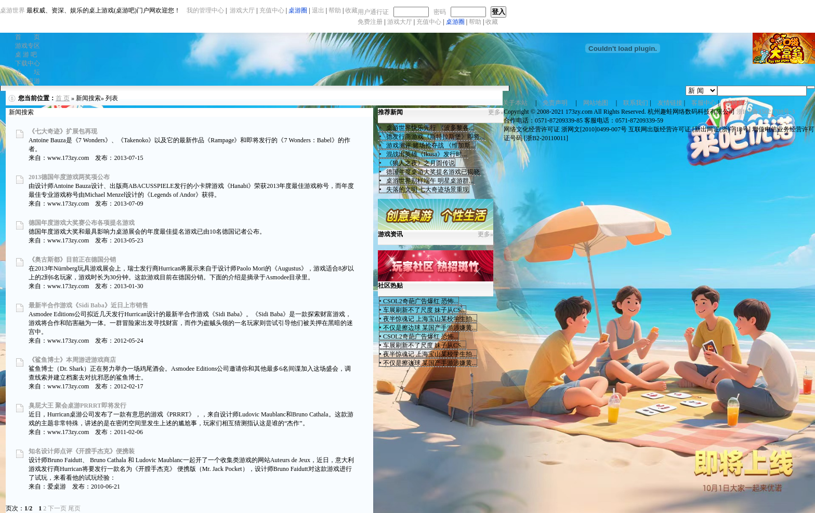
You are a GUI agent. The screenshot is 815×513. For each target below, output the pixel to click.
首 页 (27, 36)
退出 (318, 10)
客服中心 (703, 102)
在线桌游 (27, 81)
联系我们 (635, 102)
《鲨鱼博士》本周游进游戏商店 (72, 359)
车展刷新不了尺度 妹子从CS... (424, 310)
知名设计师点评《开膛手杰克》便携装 (82, 451)
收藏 (491, 21)
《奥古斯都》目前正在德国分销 (72, 259)
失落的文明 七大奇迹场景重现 (426, 189)
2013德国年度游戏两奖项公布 (69, 177)
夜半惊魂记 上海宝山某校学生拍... (430, 318)
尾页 (74, 508)
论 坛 (27, 72)
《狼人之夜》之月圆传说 (419, 163)
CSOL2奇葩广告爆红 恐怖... (420, 301)
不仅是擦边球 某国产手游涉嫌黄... (430, 327)
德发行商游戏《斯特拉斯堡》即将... (433, 136)
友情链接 (670, 102)
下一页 (57, 508)
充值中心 (428, 21)
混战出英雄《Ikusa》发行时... (425, 154)
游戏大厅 (399, 21)
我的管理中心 (205, 10)
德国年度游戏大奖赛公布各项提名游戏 (82, 222)
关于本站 (515, 102)
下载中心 (27, 63)
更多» (496, 112)
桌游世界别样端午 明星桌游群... (428, 180)
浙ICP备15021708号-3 (766, 111)
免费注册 (370, 21)
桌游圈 (455, 21)
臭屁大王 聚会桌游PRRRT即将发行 (77, 405)
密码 (439, 12)
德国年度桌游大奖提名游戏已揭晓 (431, 172)
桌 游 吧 (26, 54)
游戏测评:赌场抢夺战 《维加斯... (429, 145)
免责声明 (555, 102)
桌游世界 (12, 10)
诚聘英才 (737, 102)
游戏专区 (27, 45)
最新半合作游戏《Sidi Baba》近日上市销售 (88, 305)
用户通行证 (373, 12)
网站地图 (595, 102)
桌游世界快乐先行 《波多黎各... (428, 127)
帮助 (475, 21)
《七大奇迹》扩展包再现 (63, 131)
